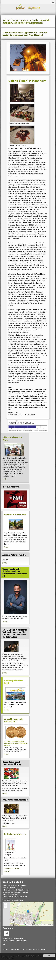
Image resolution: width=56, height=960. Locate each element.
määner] (7, 871)
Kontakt (5, 949)
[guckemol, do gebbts (11, 868)
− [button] (5, 907)
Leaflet (30, 924)
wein (15, 20)
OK (49, 955)
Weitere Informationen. (7, 958)
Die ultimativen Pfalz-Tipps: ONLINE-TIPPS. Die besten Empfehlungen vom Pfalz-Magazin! (25, 33)
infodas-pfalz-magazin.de (17, 896)
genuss (24, 20)
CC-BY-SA (50, 924)
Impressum (15, 949)
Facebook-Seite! (21, 940)
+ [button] (5, 904)
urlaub (34, 20)
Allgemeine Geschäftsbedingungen (33, 949)
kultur (6, 20)
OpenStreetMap (38, 924)
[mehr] (5, 479)
